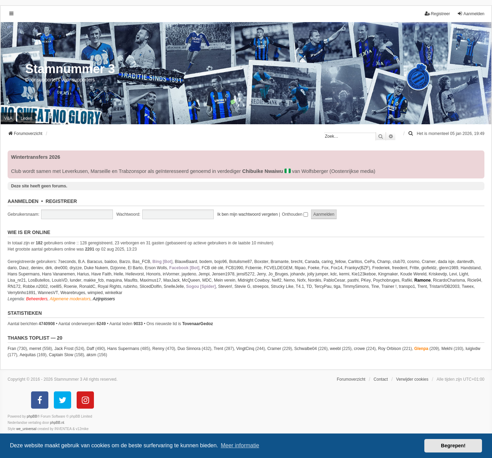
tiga (337, 286)
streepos (261, 286)
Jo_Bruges (278, 274)
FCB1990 (234, 267)
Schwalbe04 (305, 348)
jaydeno (189, 274)
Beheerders (36, 298)
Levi (453, 274)
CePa (369, 261)
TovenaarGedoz (197, 323)
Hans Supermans (24, 274)
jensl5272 (245, 274)
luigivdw (472, 348)
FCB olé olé (212, 267)
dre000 (60, 267)
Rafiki (407, 280)
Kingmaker (388, 274)
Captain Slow (61, 354)
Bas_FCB (141, 261)
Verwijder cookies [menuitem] (412, 379)
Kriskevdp (438, 274)
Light (463, 274)
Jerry (261, 274)
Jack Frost (63, 348)
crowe (359, 348)
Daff (90, 348)
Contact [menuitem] (381, 379)
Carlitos (355, 261)
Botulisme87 (240, 261)
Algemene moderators (70, 298)
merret (35, 348)
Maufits (131, 280)
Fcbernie (253, 267)
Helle (118, 274)
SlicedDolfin (150, 286)
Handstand (471, 267)
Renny (158, 348)
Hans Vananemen (58, 274)
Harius (83, 274)
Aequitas (28, 354)
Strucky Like (282, 286)
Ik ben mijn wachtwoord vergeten (247, 214)
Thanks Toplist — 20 (35, 338)
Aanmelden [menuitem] (470, 13)
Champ (383, 261)
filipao (300, 267)
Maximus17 (150, 280)
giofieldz (428, 267)
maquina (114, 280)
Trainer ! (388, 286)
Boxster (261, 261)
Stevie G (242, 286)
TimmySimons (356, 286)
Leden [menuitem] (26, 118)
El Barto (135, 267)
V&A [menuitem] (8, 118)
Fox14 (336, 267)
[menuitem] (411, 133)
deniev (37, 267)
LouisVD (59, 280)
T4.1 (300, 286)
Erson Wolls (156, 267)
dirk (48, 267)
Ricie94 (474, 280)
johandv (297, 274)
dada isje (446, 261)
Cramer (428, 261)
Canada (312, 261)
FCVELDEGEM (278, 267)
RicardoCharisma (449, 280)
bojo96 (220, 261)
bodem (206, 261)
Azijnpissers (104, 298)
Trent (422, 286)
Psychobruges (386, 280)
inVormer (171, 274)
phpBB (32, 416)
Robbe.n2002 (35, 286)
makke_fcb (94, 280)
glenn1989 (448, 267)
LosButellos (38, 280)
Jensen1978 (223, 274)
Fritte (414, 267)
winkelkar (113, 292)
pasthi (353, 280)
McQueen (191, 280)
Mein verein (224, 280)
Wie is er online (29, 232)
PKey (366, 280)
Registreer (61, 201)
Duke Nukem (96, 267)
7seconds (67, 261)
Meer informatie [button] (240, 445)
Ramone (422, 280)
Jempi (204, 274)
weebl (335, 348)
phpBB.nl (57, 423)
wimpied (95, 292)
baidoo (111, 261)
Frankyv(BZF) (357, 267)
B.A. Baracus (90, 261)
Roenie (70, 286)
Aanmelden (23, 201)
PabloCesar (334, 280)
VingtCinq (245, 348)
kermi (344, 274)
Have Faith (101, 274)
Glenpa (421, 348)
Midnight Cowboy (253, 280)
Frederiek (381, 267)
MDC (207, 280)
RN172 (14, 286)
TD (309, 286)
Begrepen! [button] (453, 445)
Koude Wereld (413, 274)
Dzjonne (118, 267)
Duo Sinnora (189, 348)
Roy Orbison (389, 348)
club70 (399, 261)
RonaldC (87, 286)
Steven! (225, 286)
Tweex (468, 286)
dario (12, 267)
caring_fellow (333, 261)
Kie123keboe (363, 274)
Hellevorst (134, 274)
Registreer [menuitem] (437, 13)
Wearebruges (72, 292)
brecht (296, 261)
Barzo (124, 261)
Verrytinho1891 (22, 292)
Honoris (153, 274)
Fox (325, 267)
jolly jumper (317, 274)
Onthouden (295, 214)
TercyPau (322, 286)
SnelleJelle (174, 286)
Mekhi (446, 348)
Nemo (289, 280)
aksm (91, 354)
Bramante (280, 261)
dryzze (75, 267)
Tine (375, 286)
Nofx (301, 280)
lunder (75, 280)
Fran (12, 348)
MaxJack (171, 280)
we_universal (26, 429)
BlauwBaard (186, 261)
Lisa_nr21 (17, 280)
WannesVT (48, 292)
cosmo (413, 261)
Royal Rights (109, 286)
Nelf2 (276, 280)
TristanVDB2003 (444, 286)
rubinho (130, 286)
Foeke (313, 267)
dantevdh (465, 261)
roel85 (55, 286)
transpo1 (407, 286)
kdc (333, 274)
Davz (23, 267)
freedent (399, 267)
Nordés (314, 280)
